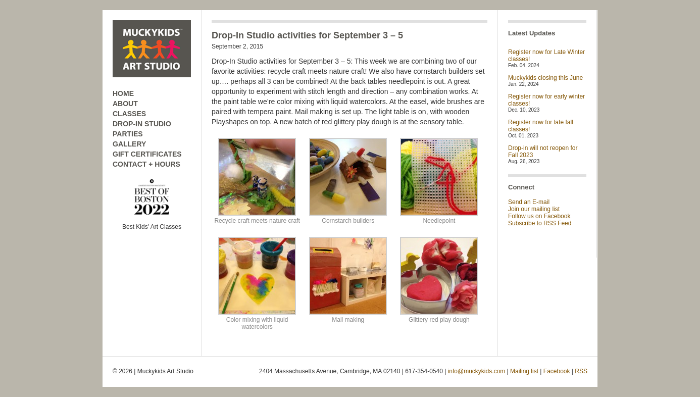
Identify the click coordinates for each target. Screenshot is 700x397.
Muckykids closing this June (545, 77)
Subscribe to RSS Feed (539, 223)
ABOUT (125, 104)
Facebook (556, 371)
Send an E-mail (528, 202)
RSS (581, 371)
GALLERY (129, 144)
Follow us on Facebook (539, 216)
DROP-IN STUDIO (142, 124)
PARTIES (128, 134)
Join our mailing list (534, 209)
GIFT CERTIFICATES (147, 154)
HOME (123, 93)
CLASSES (129, 114)
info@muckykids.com (477, 371)
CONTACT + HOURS (146, 164)
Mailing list (524, 371)
